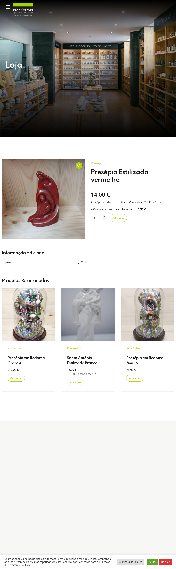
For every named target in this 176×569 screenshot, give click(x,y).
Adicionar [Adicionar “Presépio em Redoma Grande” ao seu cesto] (16, 378)
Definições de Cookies (130, 561)
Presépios (98, 163)
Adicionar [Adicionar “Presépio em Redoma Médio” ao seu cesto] (135, 378)
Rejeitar (165, 561)
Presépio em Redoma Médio (145, 360)
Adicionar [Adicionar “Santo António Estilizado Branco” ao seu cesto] (75, 382)
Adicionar (118, 218)
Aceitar (152, 561)
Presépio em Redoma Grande (26, 360)
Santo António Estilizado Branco (82, 360)
